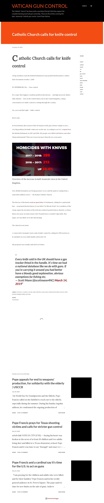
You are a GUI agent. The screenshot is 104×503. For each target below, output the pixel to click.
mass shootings (83, 80)
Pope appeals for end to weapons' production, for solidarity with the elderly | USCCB (38, 383)
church (81, 67)
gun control (82, 73)
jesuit (81, 78)
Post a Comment (22, 412)
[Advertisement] (39, 353)
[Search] (84, 6)
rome (81, 91)
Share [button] (82, 56)
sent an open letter (36, 202)
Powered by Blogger (52, 498)
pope (81, 85)
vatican (81, 94)
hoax (81, 76)
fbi (80, 71)
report (65, 129)
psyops (81, 87)
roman (81, 89)
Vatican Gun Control (40, 6)
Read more (61, 412)
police (81, 82)
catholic (82, 64)
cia (80, 69)
